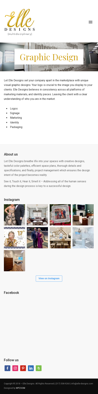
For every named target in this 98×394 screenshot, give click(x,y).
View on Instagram (48, 278)
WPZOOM (20, 388)
